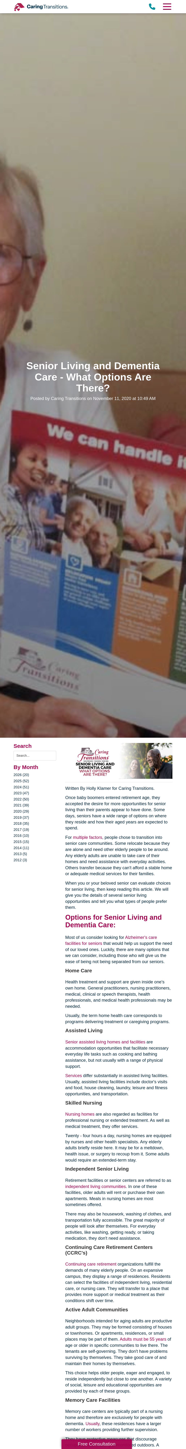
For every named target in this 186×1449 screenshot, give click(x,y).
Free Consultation (96, 1444)
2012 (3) (20, 860)
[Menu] (167, 6)
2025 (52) (21, 781)
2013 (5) (20, 854)
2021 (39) (21, 805)
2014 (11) (21, 848)
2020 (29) (21, 811)
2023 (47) (21, 793)
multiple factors (87, 837)
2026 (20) (21, 775)
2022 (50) (21, 799)
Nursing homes (79, 1114)
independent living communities (95, 1186)
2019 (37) (21, 817)
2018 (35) (21, 823)
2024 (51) (21, 787)
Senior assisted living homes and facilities (105, 1041)
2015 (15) (21, 842)
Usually (92, 1423)
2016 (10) (21, 836)
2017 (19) (21, 830)
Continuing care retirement (90, 1264)
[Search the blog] (35, 755)
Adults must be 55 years (143, 1339)
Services (73, 1075)
